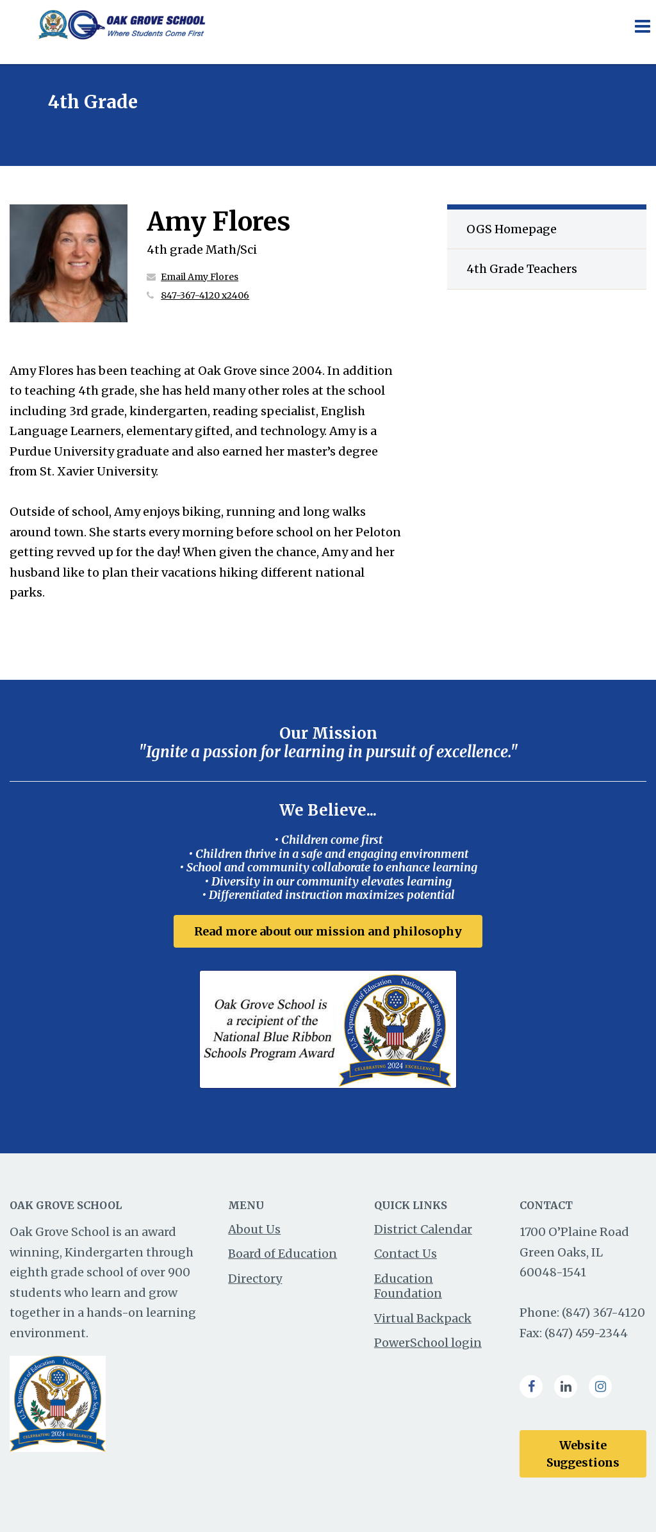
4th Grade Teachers (521, 268)
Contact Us (405, 1253)
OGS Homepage (511, 229)
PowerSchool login (428, 1342)
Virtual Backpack (423, 1318)
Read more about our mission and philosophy (328, 931)
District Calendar (423, 1229)
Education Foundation (408, 1286)
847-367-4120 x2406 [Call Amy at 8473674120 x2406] (205, 295)
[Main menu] (642, 25)
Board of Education (282, 1253)
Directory (255, 1278)
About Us (254, 1229)
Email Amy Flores (199, 277)
